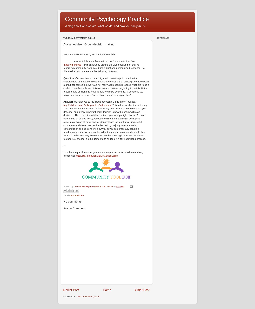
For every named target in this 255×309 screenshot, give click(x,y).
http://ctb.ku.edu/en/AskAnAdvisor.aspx (97, 155)
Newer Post (71, 290)
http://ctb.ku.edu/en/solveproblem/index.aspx (87, 105)
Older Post (142, 290)
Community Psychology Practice (107, 19)
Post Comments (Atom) (88, 296)
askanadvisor (77, 195)
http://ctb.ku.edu (72, 64)
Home (107, 290)
